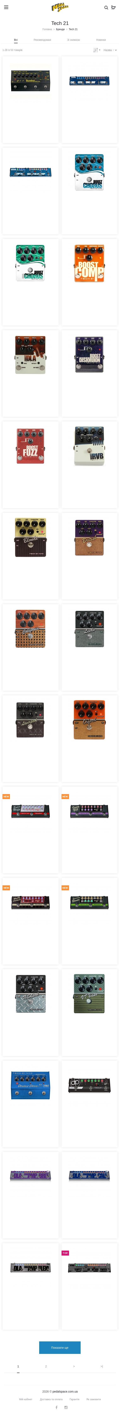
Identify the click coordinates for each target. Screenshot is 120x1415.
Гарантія (74, 1399)
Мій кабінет (25, 1399)
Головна (47, 29)
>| (102, 1366)
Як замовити (93, 1399)
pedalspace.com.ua (65, 1391)
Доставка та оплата (51, 1399)
